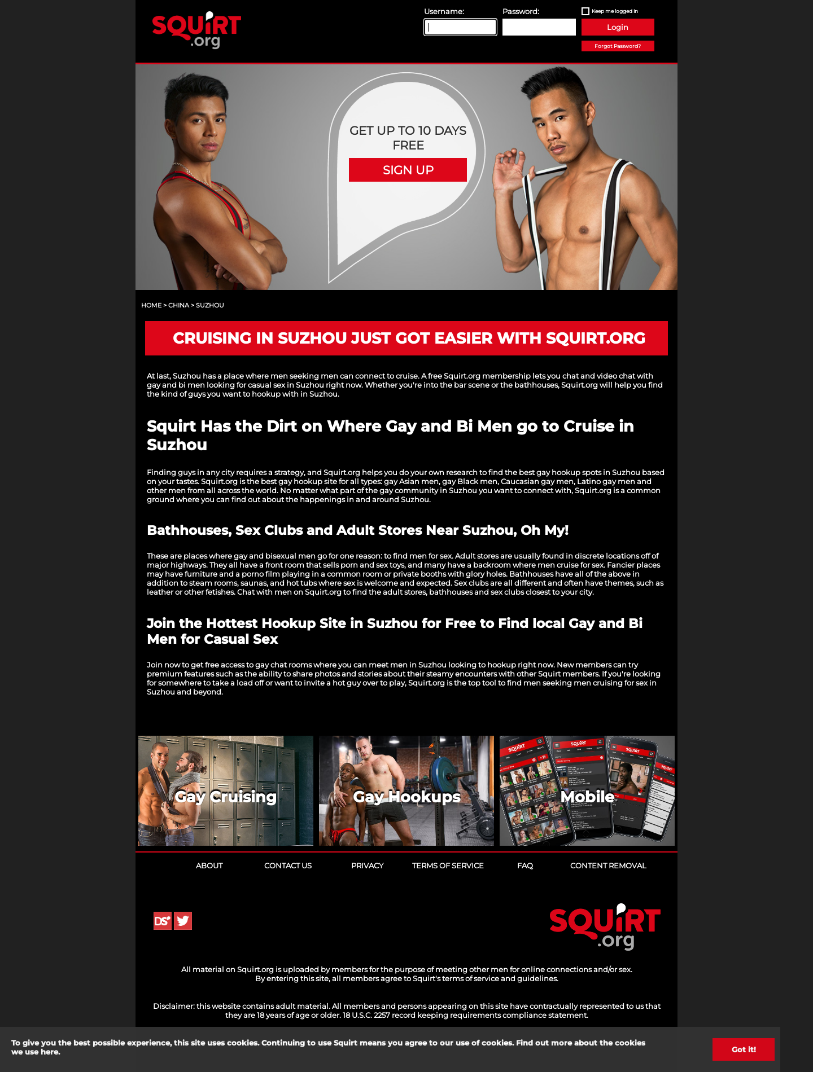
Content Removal (608, 865)
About (209, 865)
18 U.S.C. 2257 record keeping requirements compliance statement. (465, 1015)
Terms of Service (448, 865)
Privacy (367, 865)
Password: (520, 11)
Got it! (744, 1049)
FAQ (525, 865)
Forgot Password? (618, 46)
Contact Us (288, 865)
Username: (444, 11)
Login (617, 27)
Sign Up (408, 169)
